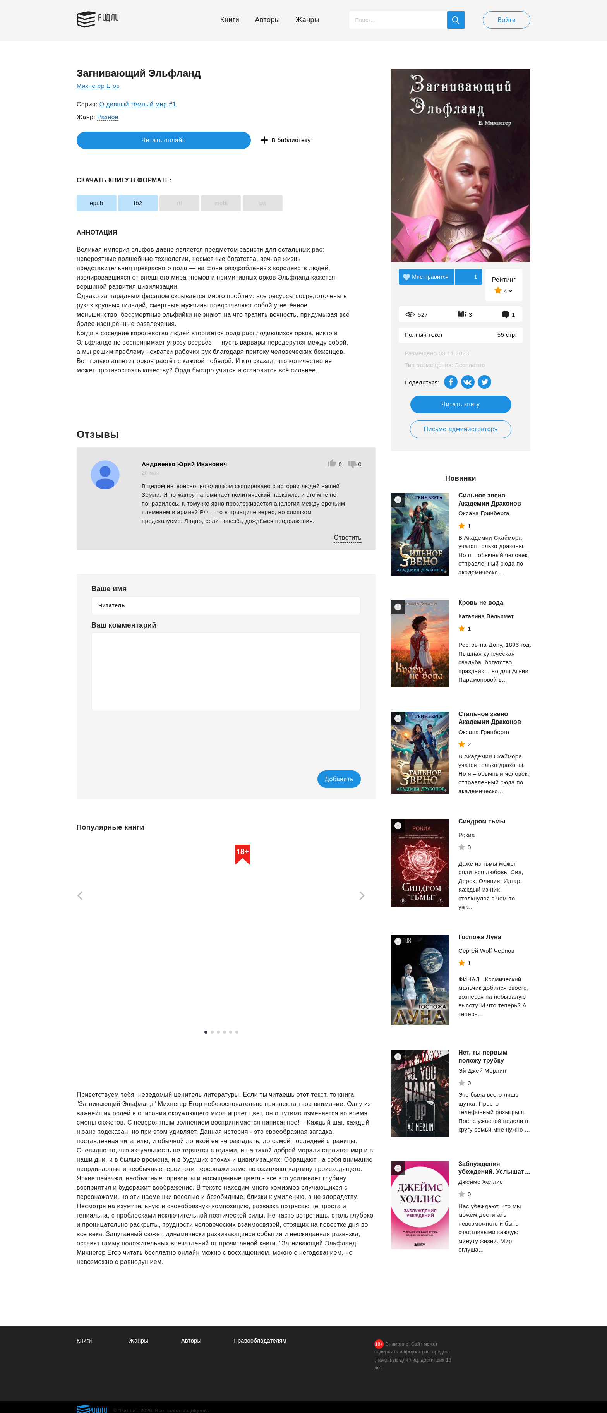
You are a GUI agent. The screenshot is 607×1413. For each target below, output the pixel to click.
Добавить (329, 779)
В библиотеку (196, 140)
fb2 (148, 203)
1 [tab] (205, 1032)
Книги (229, 20)
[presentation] (150, 735)
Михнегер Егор (99, 85)
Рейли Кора (201, 978)
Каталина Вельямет (486, 616)
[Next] (364, 896)
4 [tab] (224, 1032)
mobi (245, 203)
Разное (107, 117)
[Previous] (77, 896)
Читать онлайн (112, 140)
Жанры (308, 20)
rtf (197, 203)
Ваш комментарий (123, 625)
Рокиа (466, 835)
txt (294, 203)
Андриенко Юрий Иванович (186, 464)
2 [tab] (212, 1032)
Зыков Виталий (314, 974)
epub (100, 203)
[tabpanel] (113, 923)
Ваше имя (109, 589)
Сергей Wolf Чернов (486, 950)
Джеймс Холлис (480, 1181)
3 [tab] (218, 1032)
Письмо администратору (460, 429)
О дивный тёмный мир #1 (137, 104)
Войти (506, 20)
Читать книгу (461, 404)
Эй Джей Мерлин (482, 1070)
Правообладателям (260, 1341)
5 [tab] (230, 1032)
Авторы (267, 20)
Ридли (113, 18)
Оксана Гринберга (483, 513)
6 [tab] (236, 1032)
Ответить (348, 537)
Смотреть (106, 994)
